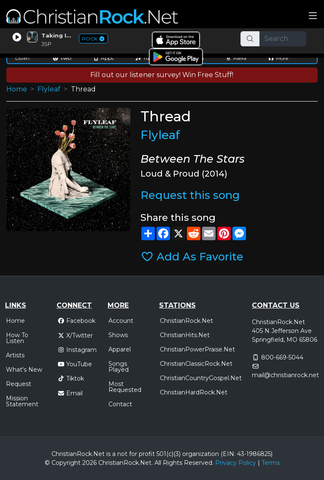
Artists (15, 355)
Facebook (76, 321)
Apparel (119, 349)
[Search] (283, 38)
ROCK (93, 38)
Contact (120, 404)
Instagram (77, 350)
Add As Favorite (192, 256)
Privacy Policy (235, 463)
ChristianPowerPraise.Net (197, 349)
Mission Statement (22, 401)
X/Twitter (75, 335)
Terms (271, 463)
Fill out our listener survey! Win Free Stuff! (161, 75)
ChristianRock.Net (186, 321)
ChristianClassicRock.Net (196, 364)
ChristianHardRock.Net (193, 392)
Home (16, 89)
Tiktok (70, 378)
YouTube (74, 364)
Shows (118, 335)
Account (120, 321)
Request (18, 384)
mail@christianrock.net (285, 375)
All (157, 463)
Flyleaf (49, 89)
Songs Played (118, 367)
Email (70, 393)
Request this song (190, 194)
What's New (24, 370)
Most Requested (124, 387)
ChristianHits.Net (185, 335)
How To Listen (17, 338)
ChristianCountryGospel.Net (201, 378)
